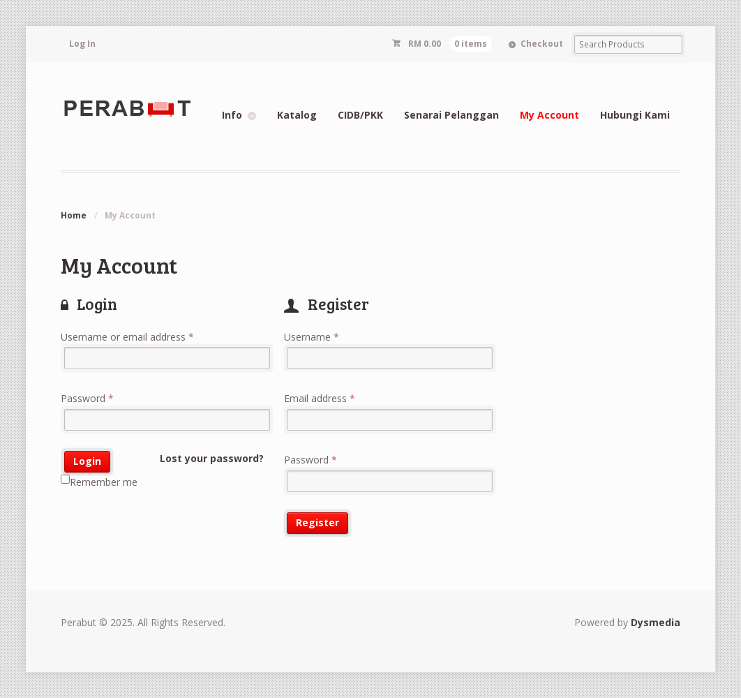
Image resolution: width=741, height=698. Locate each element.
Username (311, 336)
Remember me (99, 482)
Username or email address (127, 336)
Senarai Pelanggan (451, 114)
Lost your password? (212, 458)
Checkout (542, 44)
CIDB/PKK (360, 114)
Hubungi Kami (635, 114)
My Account (549, 114)
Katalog (297, 114)
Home (74, 215)
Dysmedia (655, 622)
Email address (319, 398)
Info (232, 114)
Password (87, 398)
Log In (82, 44)
